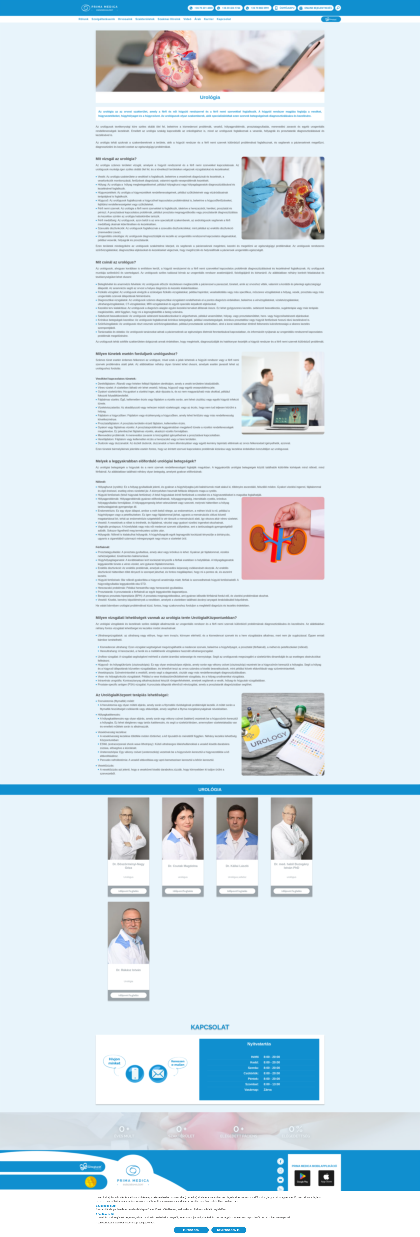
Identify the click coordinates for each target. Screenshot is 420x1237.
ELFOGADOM (191, 1230)
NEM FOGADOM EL (228, 1230)
